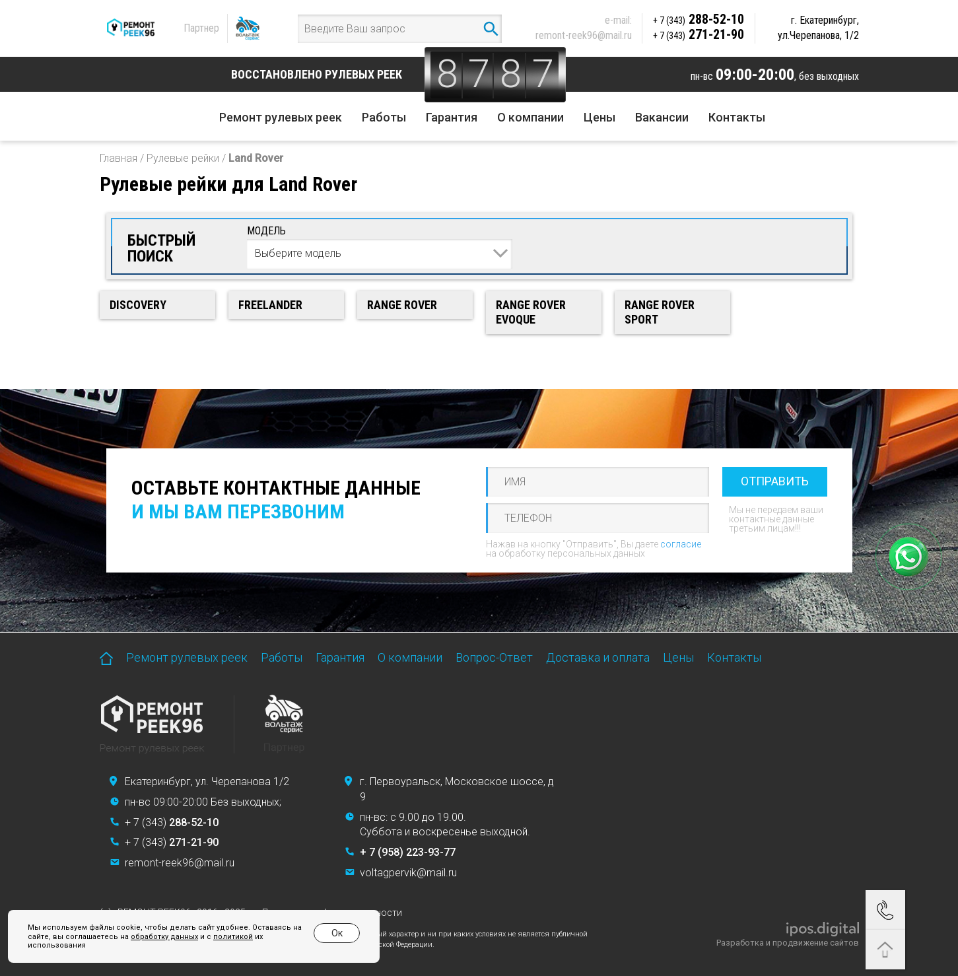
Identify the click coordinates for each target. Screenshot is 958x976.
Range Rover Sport (660, 312)
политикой (233, 936)
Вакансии (662, 117)
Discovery (138, 305)
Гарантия (451, 117)
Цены (599, 117)
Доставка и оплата (598, 657)
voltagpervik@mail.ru (408, 872)
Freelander (270, 305)
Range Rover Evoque (531, 312)
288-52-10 (698, 19)
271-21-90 (698, 34)
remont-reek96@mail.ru (583, 35)
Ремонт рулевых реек (280, 117)
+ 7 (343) (172, 822)
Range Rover (402, 305)
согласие (680, 544)
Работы (384, 117)
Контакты (736, 117)
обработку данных (164, 936)
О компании (530, 117)
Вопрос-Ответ (494, 657)
